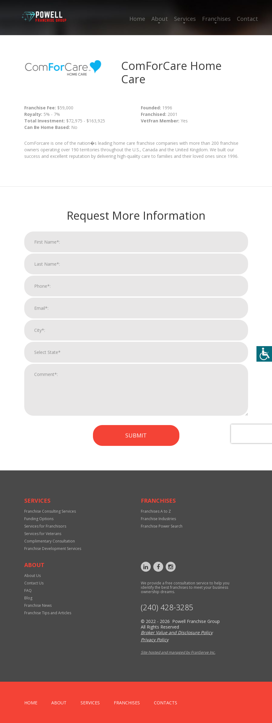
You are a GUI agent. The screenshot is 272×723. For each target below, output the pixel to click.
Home (137, 18)
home (30, 703)
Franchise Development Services (52, 548)
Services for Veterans (42, 533)
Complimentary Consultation (49, 541)
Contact (247, 18)
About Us (32, 575)
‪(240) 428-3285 (167, 607)
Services (185, 18)
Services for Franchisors (45, 526)
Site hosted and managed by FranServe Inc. (178, 652)
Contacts (165, 703)
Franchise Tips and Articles (47, 612)
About (159, 18)
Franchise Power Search (161, 526)
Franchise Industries (158, 518)
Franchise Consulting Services (50, 511)
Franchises (216, 18)
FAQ (28, 590)
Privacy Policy (154, 640)
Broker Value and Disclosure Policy (177, 632)
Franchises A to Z (156, 511)
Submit (136, 443)
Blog (28, 598)
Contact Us (34, 583)
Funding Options (38, 518)
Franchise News (38, 605)
